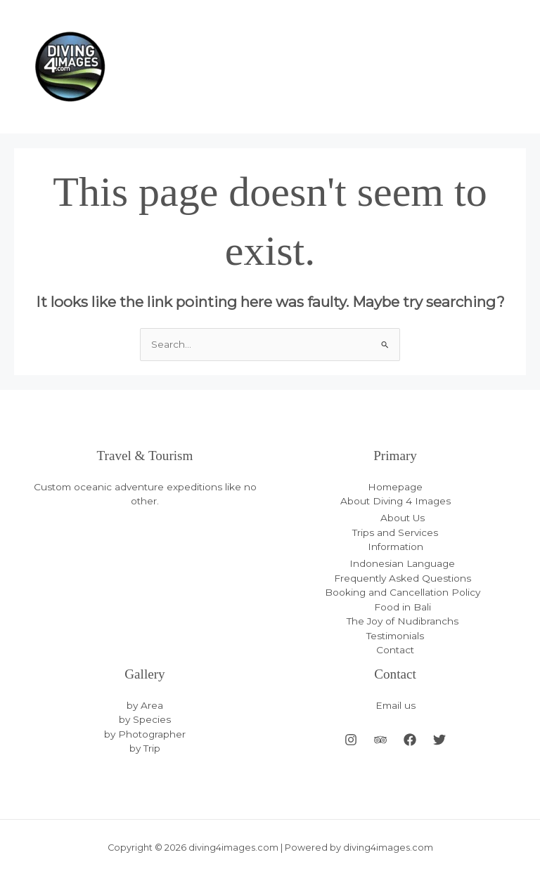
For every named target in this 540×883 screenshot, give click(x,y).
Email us (395, 705)
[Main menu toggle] (512, 67)
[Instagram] (351, 739)
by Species (145, 719)
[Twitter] (439, 739)
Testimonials (395, 635)
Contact (395, 649)
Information (395, 546)
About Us (402, 517)
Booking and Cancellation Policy (402, 592)
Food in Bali (402, 607)
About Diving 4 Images (395, 500)
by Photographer (145, 734)
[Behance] (380, 739)
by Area (145, 705)
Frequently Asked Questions (402, 578)
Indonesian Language (402, 563)
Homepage (395, 486)
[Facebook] (410, 739)
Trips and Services (395, 532)
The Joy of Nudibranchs (402, 621)
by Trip (144, 748)
